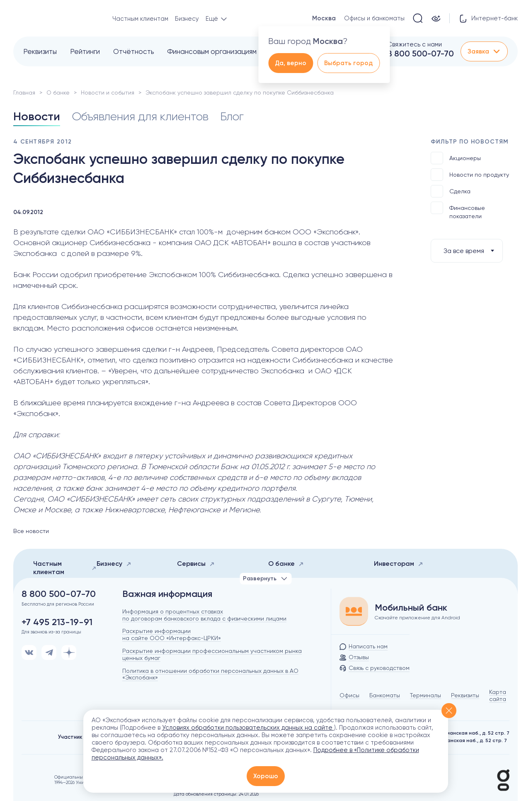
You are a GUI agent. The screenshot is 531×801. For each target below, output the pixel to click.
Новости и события (107, 92)
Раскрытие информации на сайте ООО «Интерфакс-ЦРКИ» (171, 634)
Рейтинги (85, 51)
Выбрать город (348, 63)
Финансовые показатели (458, 210)
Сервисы (196, 563)
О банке (58, 92)
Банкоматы (384, 695)
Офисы (349, 695)
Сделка (450, 191)
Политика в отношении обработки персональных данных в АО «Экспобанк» (210, 674)
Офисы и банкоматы (374, 18)
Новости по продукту (470, 174)
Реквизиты (40, 51)
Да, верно (290, 63)
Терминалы (425, 695)
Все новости (31, 531)
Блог (232, 116)
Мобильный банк (411, 607)
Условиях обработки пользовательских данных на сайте (248, 727)
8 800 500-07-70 (420, 53)
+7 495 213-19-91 (57, 622)
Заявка (484, 51)
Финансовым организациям (212, 51)
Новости (36, 116)
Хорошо (265, 776)
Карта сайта (497, 695)
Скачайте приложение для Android (417, 618)
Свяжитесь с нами (414, 44)
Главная (24, 92)
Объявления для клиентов (140, 116)
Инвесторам (398, 563)
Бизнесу (187, 18)
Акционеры (456, 158)
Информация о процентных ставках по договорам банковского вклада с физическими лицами (204, 615)
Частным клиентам (140, 18)
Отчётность (133, 51)
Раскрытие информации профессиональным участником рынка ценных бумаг (212, 654)
